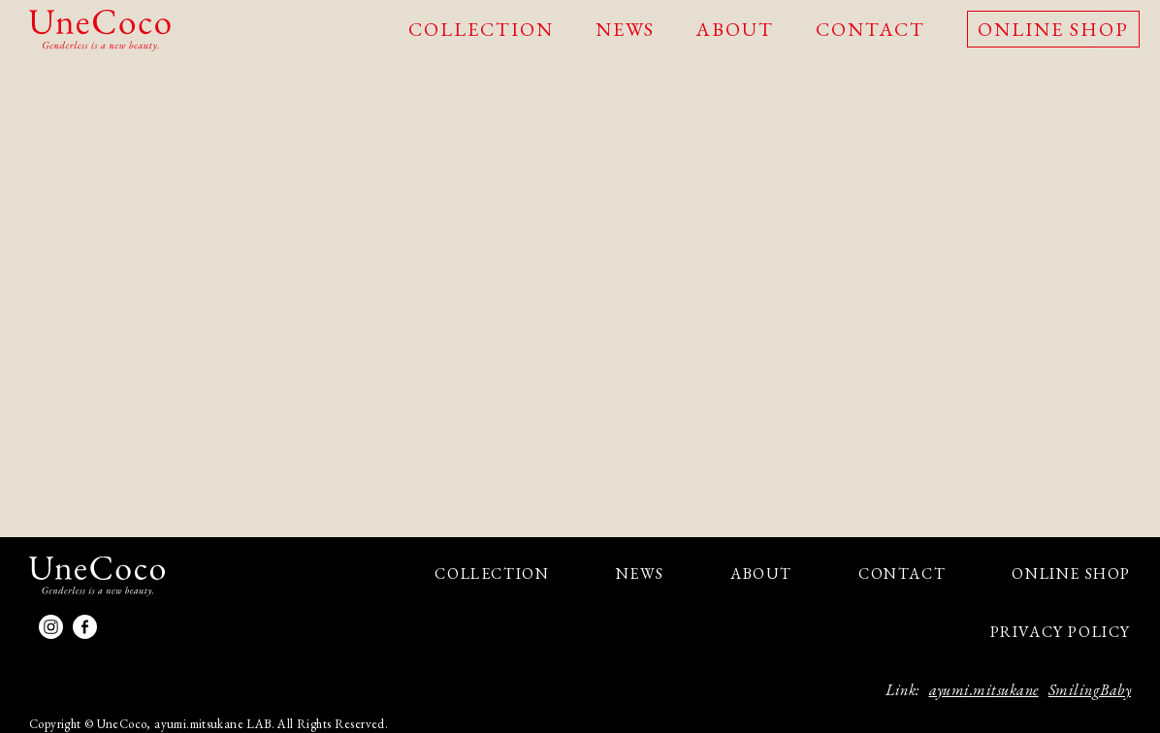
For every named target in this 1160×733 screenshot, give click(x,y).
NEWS (625, 29)
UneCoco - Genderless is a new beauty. (100, 30)
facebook (85, 627)
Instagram (51, 627)
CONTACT (870, 29)
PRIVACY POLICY (1060, 631)
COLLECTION (481, 29)
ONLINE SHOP (1053, 29)
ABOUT (734, 29)
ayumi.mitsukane (984, 690)
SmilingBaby (1089, 690)
